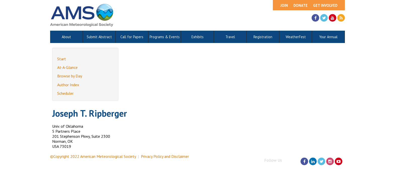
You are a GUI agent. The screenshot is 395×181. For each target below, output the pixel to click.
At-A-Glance (67, 67)
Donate (300, 5)
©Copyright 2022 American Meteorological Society (93, 156)
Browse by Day (69, 75)
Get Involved (325, 5)
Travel (230, 36)
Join (284, 5)
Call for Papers (131, 36)
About (66, 36)
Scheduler (65, 93)
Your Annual (328, 36)
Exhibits (197, 36)
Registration (262, 36)
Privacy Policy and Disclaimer (165, 156)
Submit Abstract (99, 36)
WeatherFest (296, 36)
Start (61, 58)
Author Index (68, 84)
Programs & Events (165, 36)
